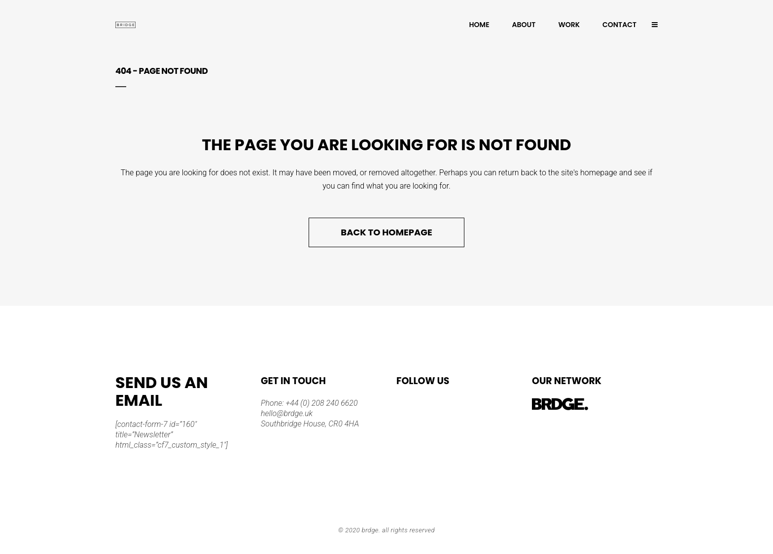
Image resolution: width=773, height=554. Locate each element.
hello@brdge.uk (287, 413)
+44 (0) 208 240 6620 (321, 403)
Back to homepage (386, 232)
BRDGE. (371, 530)
